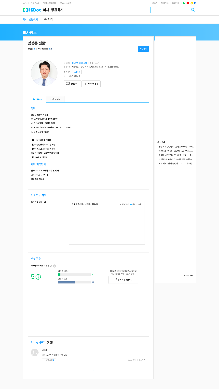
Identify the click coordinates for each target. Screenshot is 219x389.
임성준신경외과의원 (79, 63)
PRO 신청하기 (66, 3)
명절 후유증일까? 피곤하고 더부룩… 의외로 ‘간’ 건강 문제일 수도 (176, 147)
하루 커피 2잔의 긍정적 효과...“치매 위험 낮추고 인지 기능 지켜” (176, 163)
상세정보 (54, 266)
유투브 (188, 3)
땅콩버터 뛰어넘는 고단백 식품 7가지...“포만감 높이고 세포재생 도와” (176, 151)
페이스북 (195, 3)
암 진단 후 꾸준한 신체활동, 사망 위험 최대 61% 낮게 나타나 (176, 159)
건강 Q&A (34, 3)
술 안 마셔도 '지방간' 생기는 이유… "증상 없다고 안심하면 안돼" (176, 155)
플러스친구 (192, 3)
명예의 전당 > (189, 275)
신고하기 (142, 360)
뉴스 (25, 3)
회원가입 (175, 3)
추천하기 (143, 49)
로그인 (154, 3)
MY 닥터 (48, 19)
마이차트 (164, 3)
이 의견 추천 (48, 360)
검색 (193, 10)
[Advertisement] (88, 313)
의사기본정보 (37, 99)
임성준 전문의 (38, 43)
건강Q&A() (55, 99)
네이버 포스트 (184, 3)
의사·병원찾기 (49, 3)
